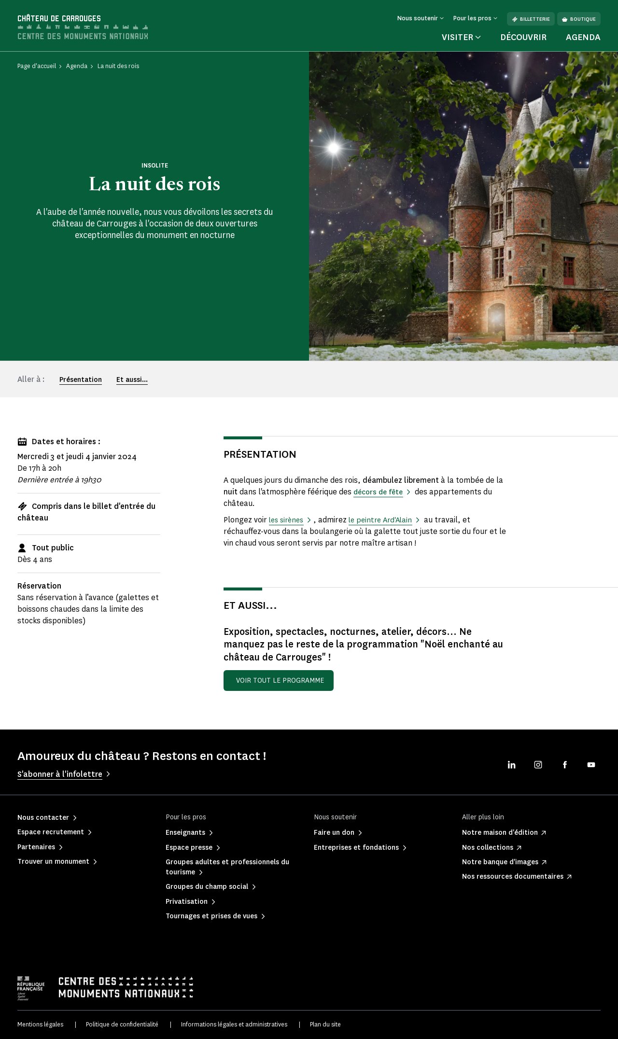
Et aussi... (132, 379)
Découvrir (523, 37)
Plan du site (325, 1024)
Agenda (583, 37)
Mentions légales (40, 1024)
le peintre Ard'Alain (386, 520)
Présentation (80, 379)
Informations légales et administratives (234, 1024)
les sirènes (288, 520)
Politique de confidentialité (122, 1024)
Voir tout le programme (280, 680)
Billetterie (531, 19)
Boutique (579, 19)
